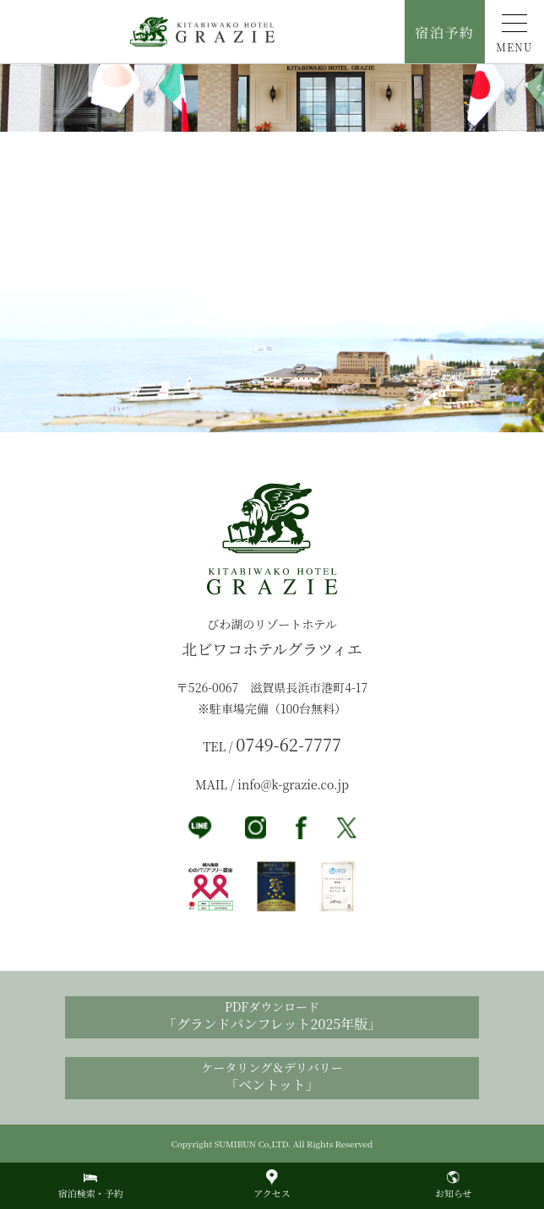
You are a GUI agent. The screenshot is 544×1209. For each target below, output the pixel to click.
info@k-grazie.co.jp (293, 784)
